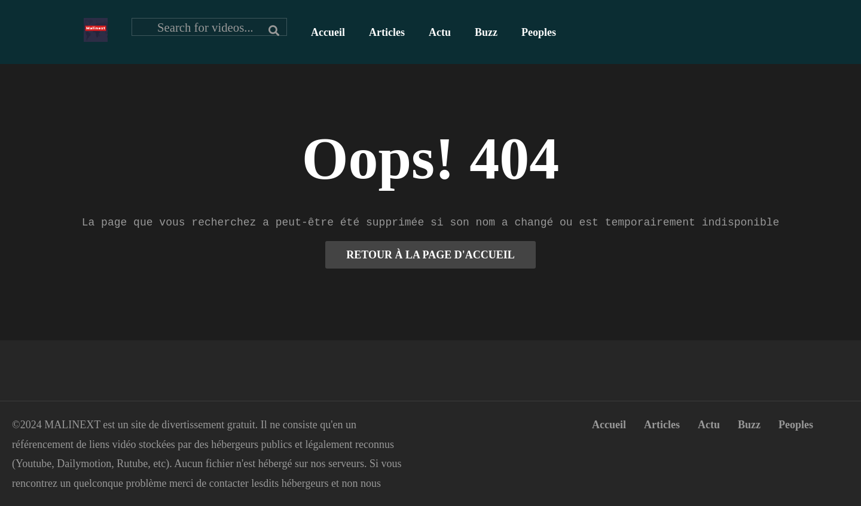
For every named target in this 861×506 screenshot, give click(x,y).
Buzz (486, 32)
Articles (387, 32)
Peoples (538, 32)
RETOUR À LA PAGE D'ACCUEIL (430, 255)
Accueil (328, 32)
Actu (440, 32)
